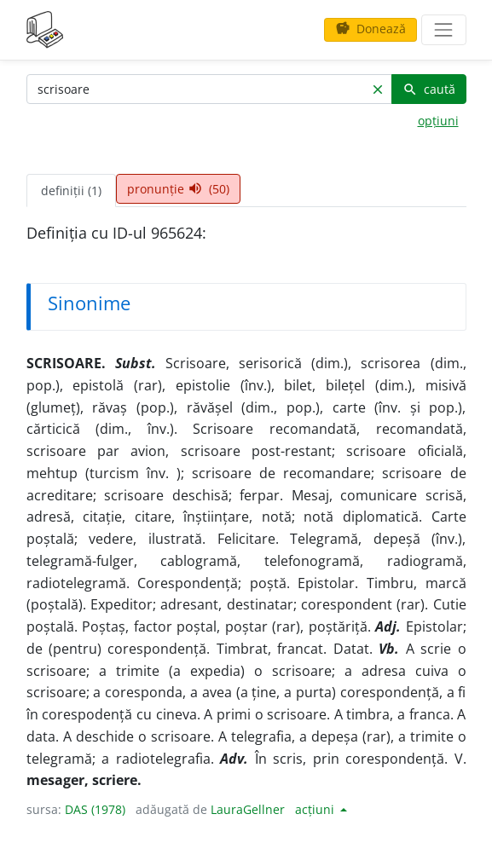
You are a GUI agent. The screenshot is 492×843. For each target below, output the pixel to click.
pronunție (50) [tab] (178, 189)
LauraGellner (248, 809)
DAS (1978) (95, 809)
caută (428, 89)
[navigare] (443, 29)
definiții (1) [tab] (71, 190)
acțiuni (316, 809)
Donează (370, 28)
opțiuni (438, 121)
